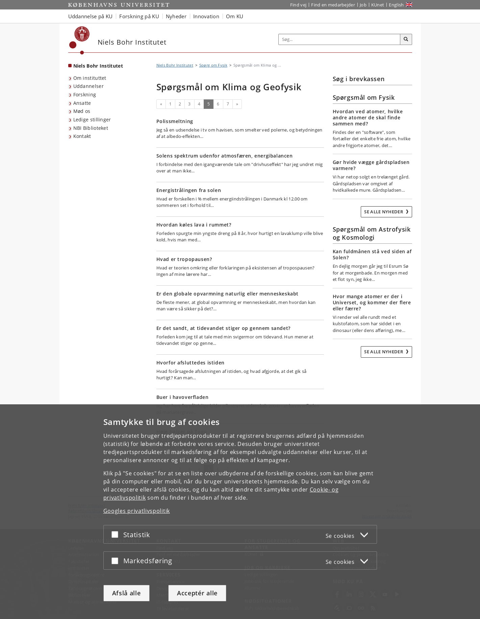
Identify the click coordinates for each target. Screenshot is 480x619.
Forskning (84, 94)
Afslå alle (126, 593)
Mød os (82, 111)
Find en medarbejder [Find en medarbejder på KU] (333, 5)
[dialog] (240, 511)
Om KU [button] (235, 16)
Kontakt (82, 136)
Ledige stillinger (92, 119)
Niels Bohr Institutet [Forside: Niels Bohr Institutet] (98, 66)
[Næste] (237, 104)
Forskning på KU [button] (139, 16)
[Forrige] (161, 104)
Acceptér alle (197, 593)
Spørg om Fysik (213, 65)
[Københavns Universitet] (79, 40)
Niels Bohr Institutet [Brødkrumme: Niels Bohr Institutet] (174, 65)
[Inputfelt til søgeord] (339, 39)
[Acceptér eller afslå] (116, 534)
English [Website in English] (396, 5)
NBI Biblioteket (90, 128)
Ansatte (82, 103)
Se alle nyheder (384, 212)
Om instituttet (89, 78)
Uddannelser (88, 86)
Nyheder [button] (176, 16)
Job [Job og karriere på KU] (363, 5)
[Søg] (406, 39)
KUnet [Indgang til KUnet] (377, 5)
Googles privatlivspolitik (136, 511)
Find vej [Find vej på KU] (298, 5)
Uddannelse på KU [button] (90, 16)
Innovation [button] (206, 16)
